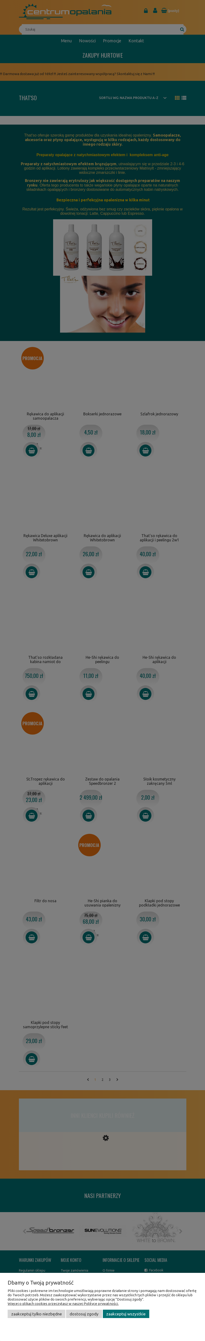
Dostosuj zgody (84, 1314)
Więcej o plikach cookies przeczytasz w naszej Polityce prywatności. (63, 1304)
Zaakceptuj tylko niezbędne (36, 1314)
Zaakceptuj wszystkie (126, 1314)
